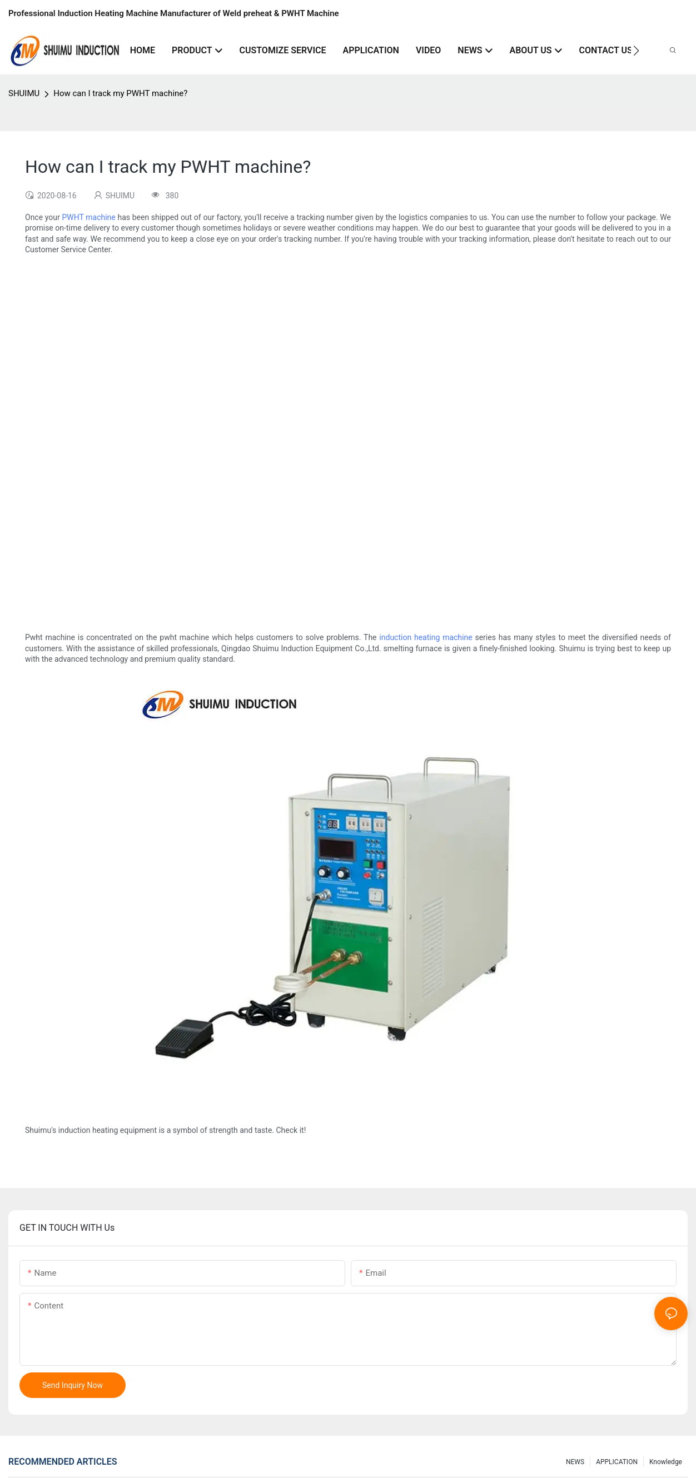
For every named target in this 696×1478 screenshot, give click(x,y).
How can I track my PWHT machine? (120, 93)
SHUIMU (23, 93)
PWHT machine (88, 217)
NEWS (575, 1462)
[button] (636, 51)
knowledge (665, 1462)
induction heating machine (425, 637)
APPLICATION (617, 1462)
